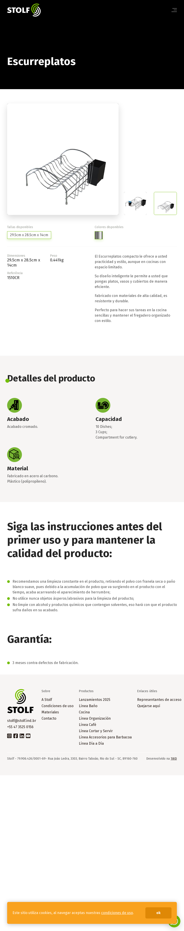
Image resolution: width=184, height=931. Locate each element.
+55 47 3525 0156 (20, 727)
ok (158, 913)
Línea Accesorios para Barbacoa (105, 737)
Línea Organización (95, 718)
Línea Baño (88, 706)
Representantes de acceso (159, 700)
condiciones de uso (117, 913)
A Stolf (47, 700)
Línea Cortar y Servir (96, 731)
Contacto (49, 718)
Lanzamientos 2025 (94, 700)
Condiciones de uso (57, 706)
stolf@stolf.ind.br (21, 721)
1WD (174, 759)
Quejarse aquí (148, 706)
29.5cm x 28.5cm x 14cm (29, 235)
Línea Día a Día (91, 743)
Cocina (84, 712)
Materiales (50, 712)
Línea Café (87, 725)
